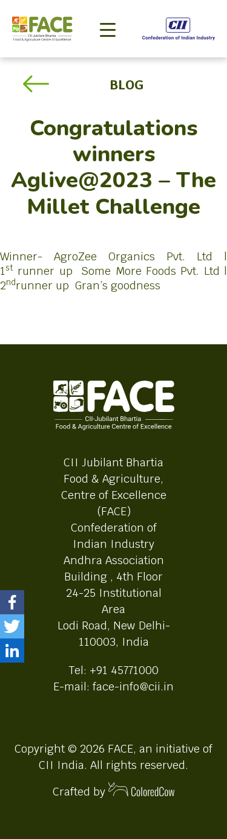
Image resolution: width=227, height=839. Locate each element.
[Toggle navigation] (108, 10)
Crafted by (114, 790)
